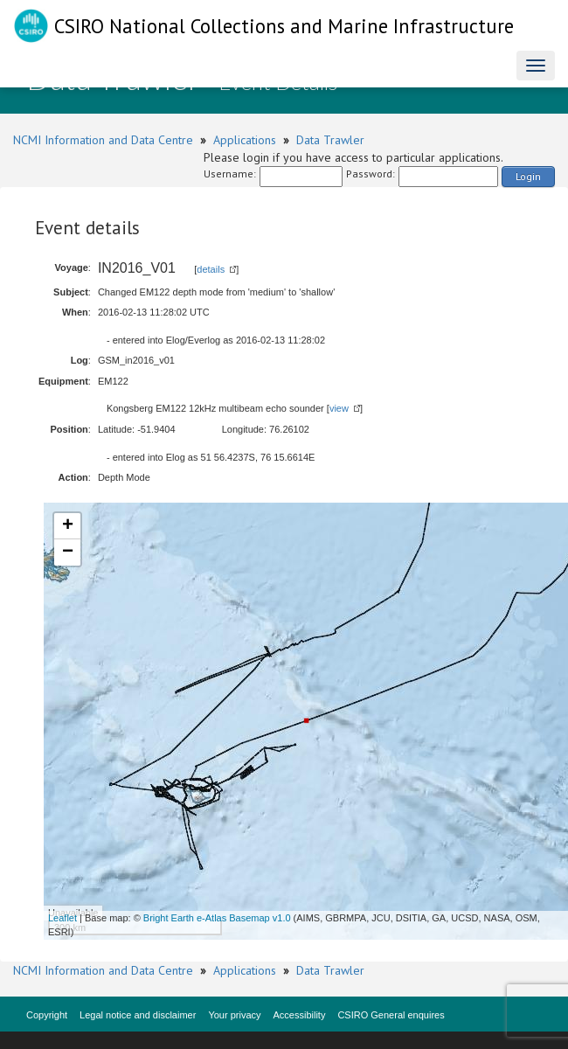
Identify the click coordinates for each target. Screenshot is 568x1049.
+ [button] (67, 526)
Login (528, 176)
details (211, 269)
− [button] (67, 552)
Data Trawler (330, 140)
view (339, 408)
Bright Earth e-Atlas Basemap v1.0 (217, 918)
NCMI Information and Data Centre (103, 140)
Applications (244, 140)
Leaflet (62, 918)
